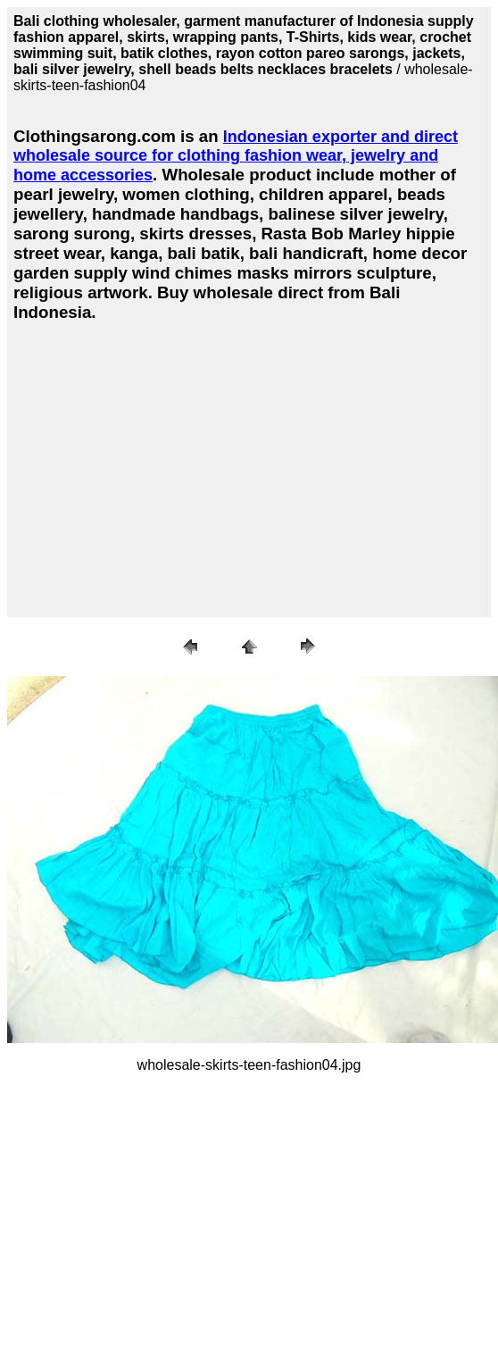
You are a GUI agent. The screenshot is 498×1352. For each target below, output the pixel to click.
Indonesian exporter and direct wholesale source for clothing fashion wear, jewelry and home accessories (235, 156)
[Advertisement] (166, 466)
